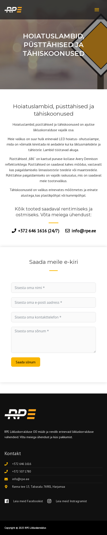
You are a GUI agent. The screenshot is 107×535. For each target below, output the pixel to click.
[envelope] (16, 479)
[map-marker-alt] (34, 487)
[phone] (17, 464)
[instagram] (67, 501)
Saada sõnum (26, 362)
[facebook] (25, 501)
